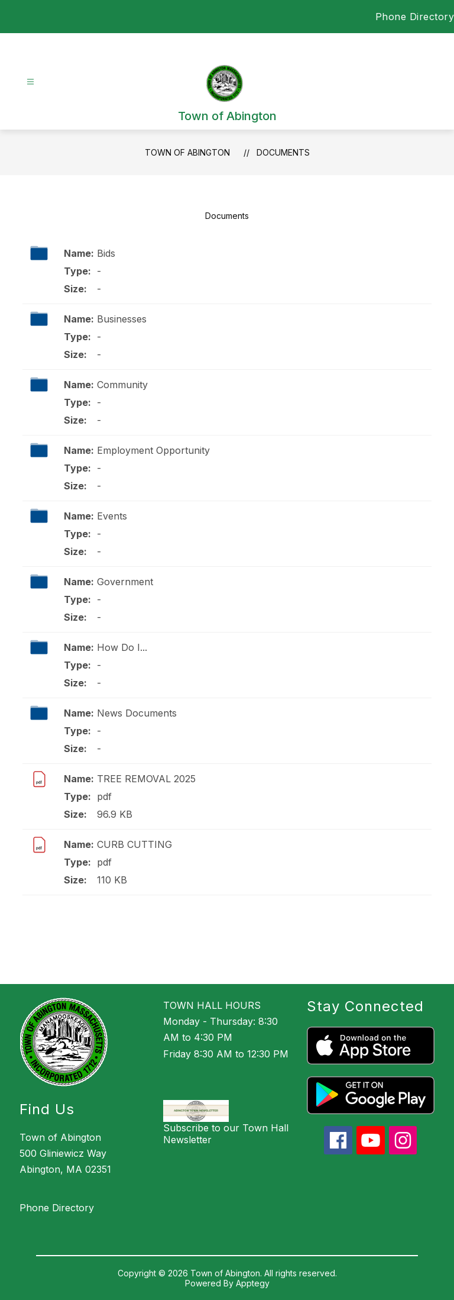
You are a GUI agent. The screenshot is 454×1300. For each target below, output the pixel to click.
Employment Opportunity (153, 450)
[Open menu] (30, 82)
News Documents (137, 713)
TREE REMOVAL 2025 (146, 779)
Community (122, 385)
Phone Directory (415, 16)
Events (112, 516)
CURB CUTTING (134, 844)
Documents (283, 152)
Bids (106, 253)
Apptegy (253, 1283)
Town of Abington (187, 152)
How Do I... (122, 647)
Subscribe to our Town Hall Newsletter (225, 1134)
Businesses (122, 319)
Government (125, 582)
